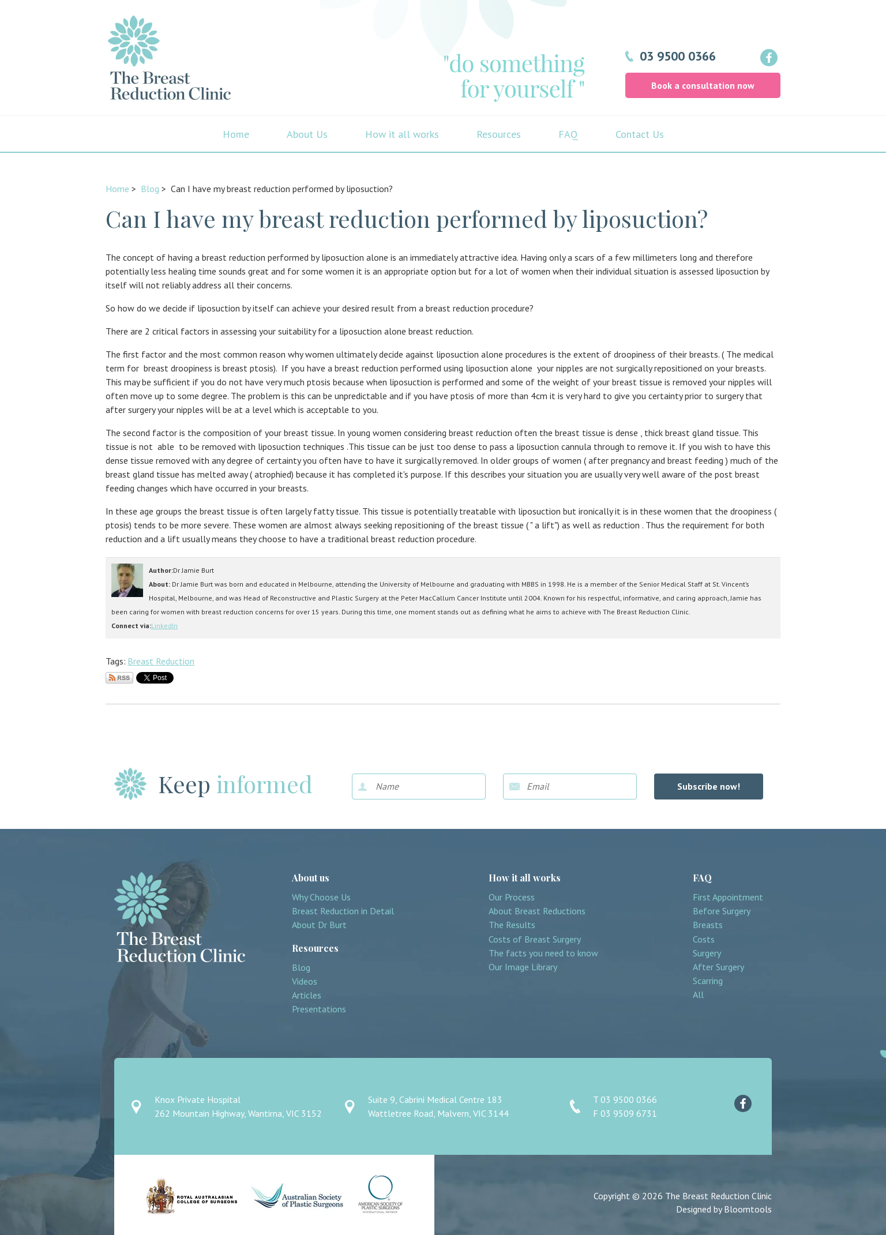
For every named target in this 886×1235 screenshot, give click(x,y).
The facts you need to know (543, 953)
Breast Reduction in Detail (343, 911)
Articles (306, 995)
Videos (304, 981)
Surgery (707, 953)
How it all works (402, 134)
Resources (498, 134)
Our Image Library (523, 967)
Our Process (512, 897)
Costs (704, 939)
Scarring (708, 980)
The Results (512, 924)
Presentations (319, 1009)
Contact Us (639, 134)
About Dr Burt (319, 924)
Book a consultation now (702, 85)
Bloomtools (748, 1209)
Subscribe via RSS (119, 678)
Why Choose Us (321, 897)
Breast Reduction (160, 661)
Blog (150, 188)
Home (236, 134)
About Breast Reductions (537, 911)
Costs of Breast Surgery (535, 939)
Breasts (708, 924)
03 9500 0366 (678, 56)
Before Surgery (721, 911)
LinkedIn (164, 625)
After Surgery (718, 967)
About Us (307, 134)
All (698, 994)
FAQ (568, 134)
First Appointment (728, 897)
